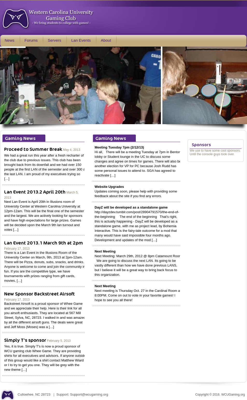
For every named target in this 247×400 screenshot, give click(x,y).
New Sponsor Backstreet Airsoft (39, 294)
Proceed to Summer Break (33, 149)
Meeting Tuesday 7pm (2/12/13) (119, 147)
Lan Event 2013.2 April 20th (35, 192)
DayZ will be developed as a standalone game (131, 207)
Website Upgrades (109, 187)
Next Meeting (105, 251)
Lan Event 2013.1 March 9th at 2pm (43, 243)
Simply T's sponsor (25, 340)
